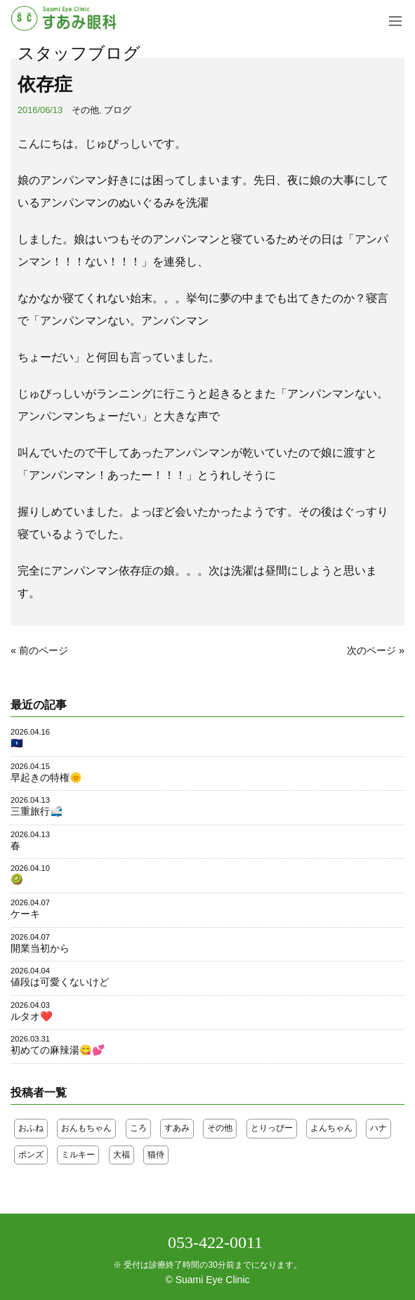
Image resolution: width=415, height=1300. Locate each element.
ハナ (378, 1128)
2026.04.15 (30, 766)
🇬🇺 (17, 743)
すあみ (177, 1128)
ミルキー (78, 1155)
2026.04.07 (30, 902)
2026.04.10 (30, 868)
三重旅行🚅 (36, 811)
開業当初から (40, 948)
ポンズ (31, 1155)
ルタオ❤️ (32, 1016)
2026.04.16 (30, 732)
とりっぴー (272, 1128)
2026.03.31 (30, 1039)
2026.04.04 (30, 970)
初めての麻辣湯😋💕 (58, 1050)
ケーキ (25, 913)
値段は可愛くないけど (60, 981)
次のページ (371, 650)
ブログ (117, 110)
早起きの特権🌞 (46, 777)
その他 (85, 110)
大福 (121, 1155)
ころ (138, 1128)
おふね (31, 1128)
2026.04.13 (30, 800)
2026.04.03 (30, 1005)
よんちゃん (331, 1128)
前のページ (43, 650)
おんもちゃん (86, 1128)
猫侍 (155, 1155)
